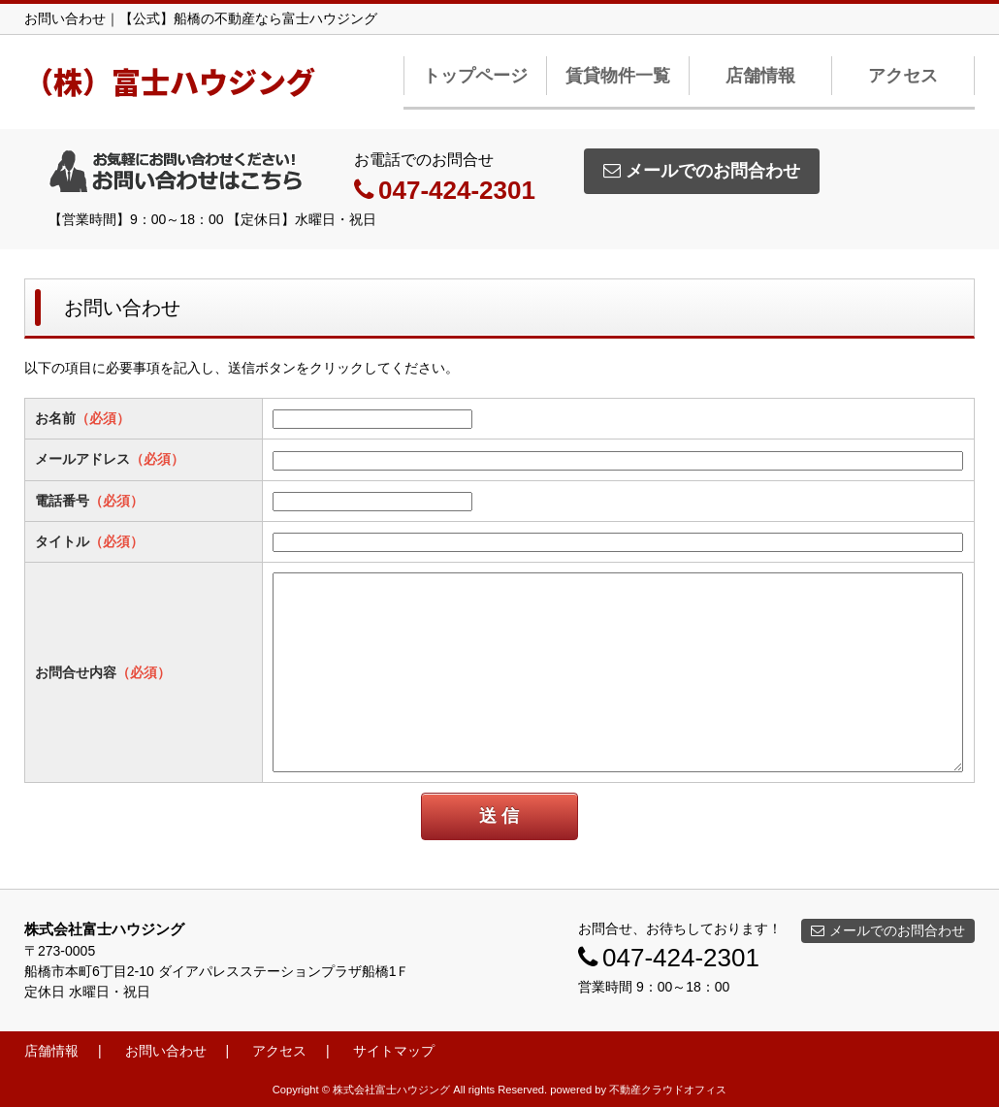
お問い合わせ (166, 1050)
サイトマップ (394, 1050)
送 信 (499, 816)
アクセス (903, 75)
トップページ (475, 75)
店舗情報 (760, 75)
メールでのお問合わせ (701, 170)
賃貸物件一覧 (617, 75)
